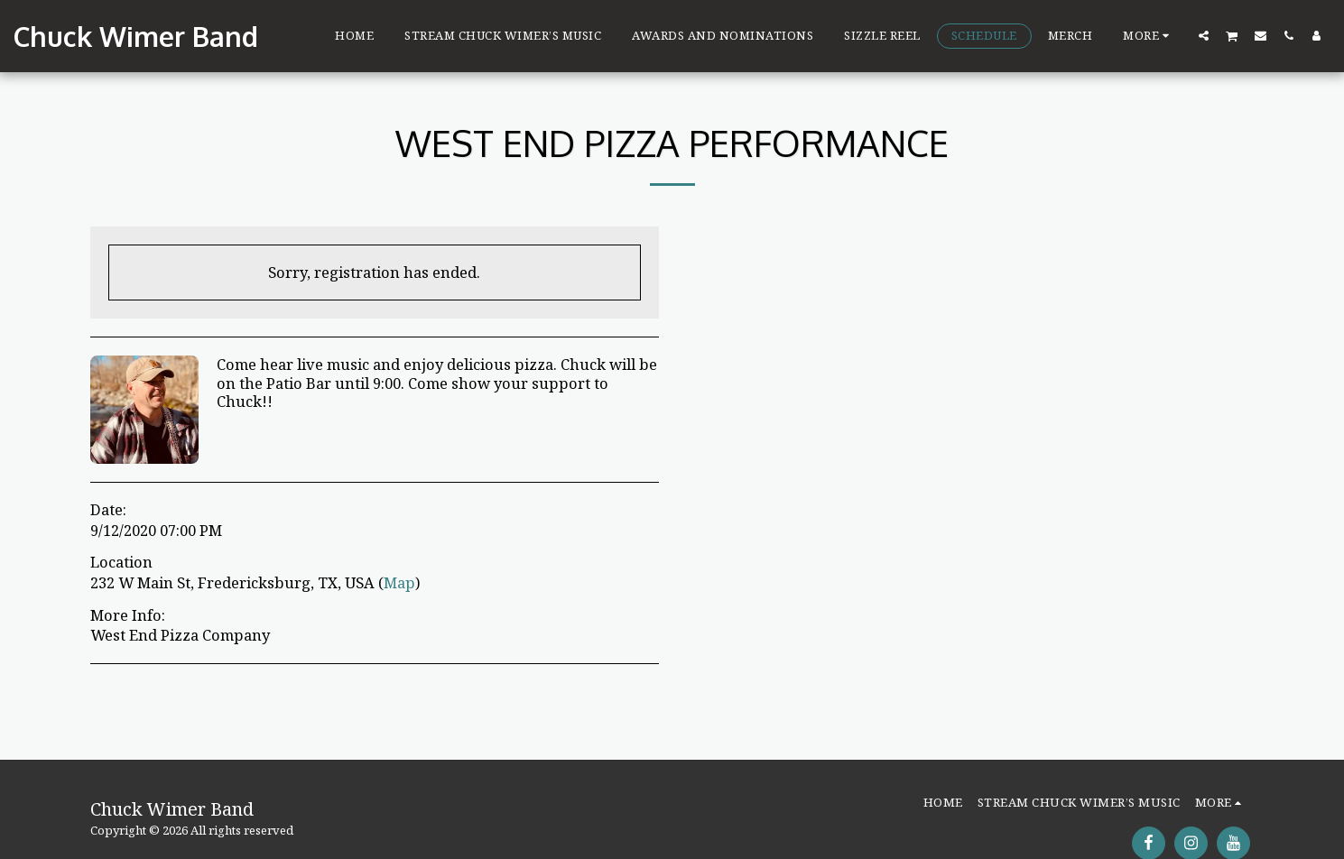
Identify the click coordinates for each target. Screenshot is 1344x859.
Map (399, 582)
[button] (1204, 35)
